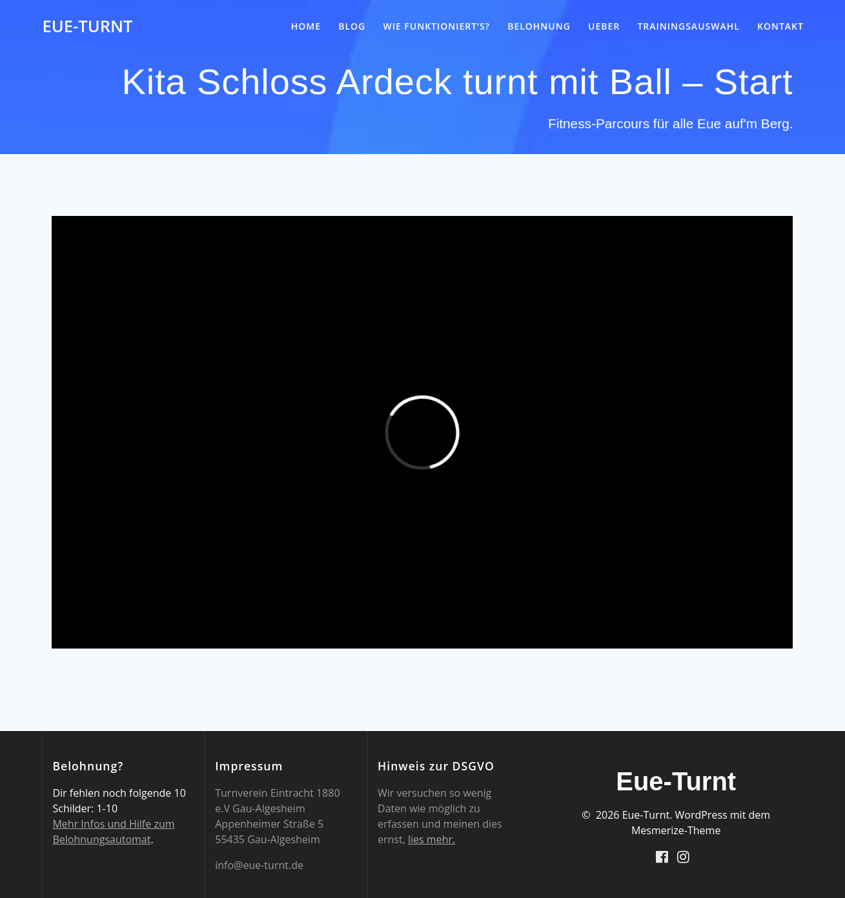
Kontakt (780, 26)
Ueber (604, 26)
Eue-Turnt (87, 26)
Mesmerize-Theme (675, 830)
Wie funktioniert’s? (436, 26)
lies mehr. (431, 839)
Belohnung (539, 26)
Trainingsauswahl (688, 26)
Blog (351, 26)
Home (306, 26)
